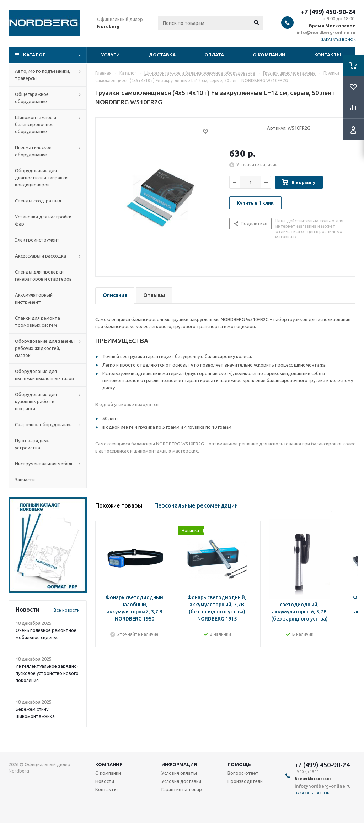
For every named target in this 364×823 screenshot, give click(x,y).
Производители (245, 781)
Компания (109, 764)
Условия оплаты (179, 772)
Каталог (34, 54)
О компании (269, 54)
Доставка (162, 54)
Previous (337, 506)
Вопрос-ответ (243, 772)
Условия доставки (181, 781)
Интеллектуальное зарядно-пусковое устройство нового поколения (47, 673)
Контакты (327, 54)
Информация (179, 764)
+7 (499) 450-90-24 (328, 12)
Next (349, 506)
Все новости (67, 610)
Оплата (214, 54)
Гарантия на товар (181, 789)
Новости (104, 781)
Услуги (110, 54)
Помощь (239, 764)
